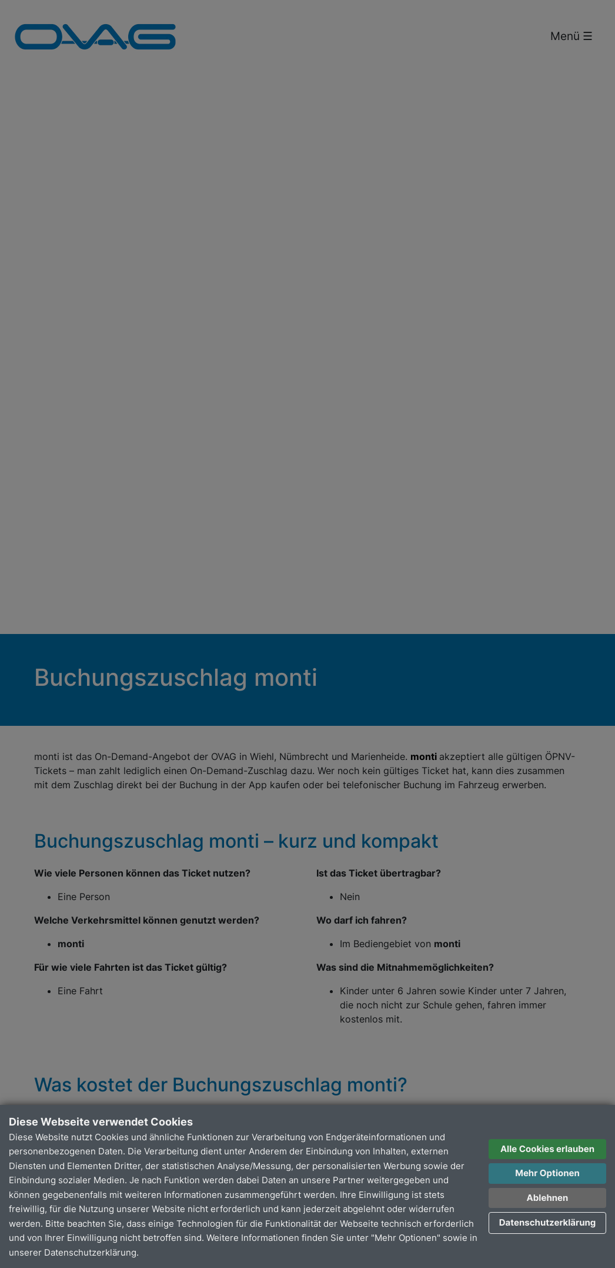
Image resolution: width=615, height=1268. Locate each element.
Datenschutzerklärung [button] (547, 1222)
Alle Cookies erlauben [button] (547, 1148)
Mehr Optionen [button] (547, 1173)
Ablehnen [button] (548, 1197)
